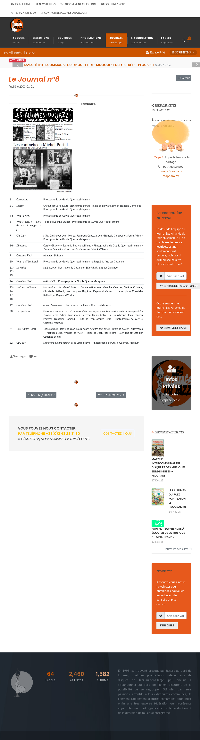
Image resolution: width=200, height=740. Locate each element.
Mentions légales (74, 722)
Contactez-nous (117, 415)
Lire (33, 338)
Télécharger (18, 338)
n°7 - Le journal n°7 (41, 377)
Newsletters (46, 4)
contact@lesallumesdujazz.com (64, 13)
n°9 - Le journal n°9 (111, 377)
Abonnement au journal (78, 4)
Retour (184, 59)
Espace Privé (21, 4)
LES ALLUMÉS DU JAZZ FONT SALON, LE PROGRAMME (178, 480)
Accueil (13, 722)
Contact (114, 722)
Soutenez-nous (113, 4)
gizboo (60, 729)
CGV (55, 722)
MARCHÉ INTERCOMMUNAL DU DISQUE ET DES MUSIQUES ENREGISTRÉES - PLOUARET (169, 449)
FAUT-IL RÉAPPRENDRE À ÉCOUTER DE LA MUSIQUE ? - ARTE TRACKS (168, 515)
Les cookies (97, 722)
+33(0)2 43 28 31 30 (23, 13)
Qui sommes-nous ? (35, 722)
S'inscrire (167, 607)
